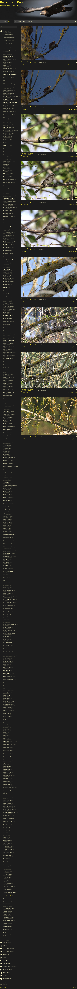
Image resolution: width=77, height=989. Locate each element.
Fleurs (3, 975)
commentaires (20, 21)
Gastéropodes (6, 969)
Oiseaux (4, 31)
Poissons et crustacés (8, 966)
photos (10, 21)
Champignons (6, 978)
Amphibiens (5, 963)
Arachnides (5, 945)
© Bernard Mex (3, 987)
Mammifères (5, 942)
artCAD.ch (75, 987)
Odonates (5, 954)
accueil (3, 21)
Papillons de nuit (7, 951)
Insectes (4, 957)
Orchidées (5, 972)
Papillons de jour (7, 948)
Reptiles (4, 960)
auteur (30, 21)
